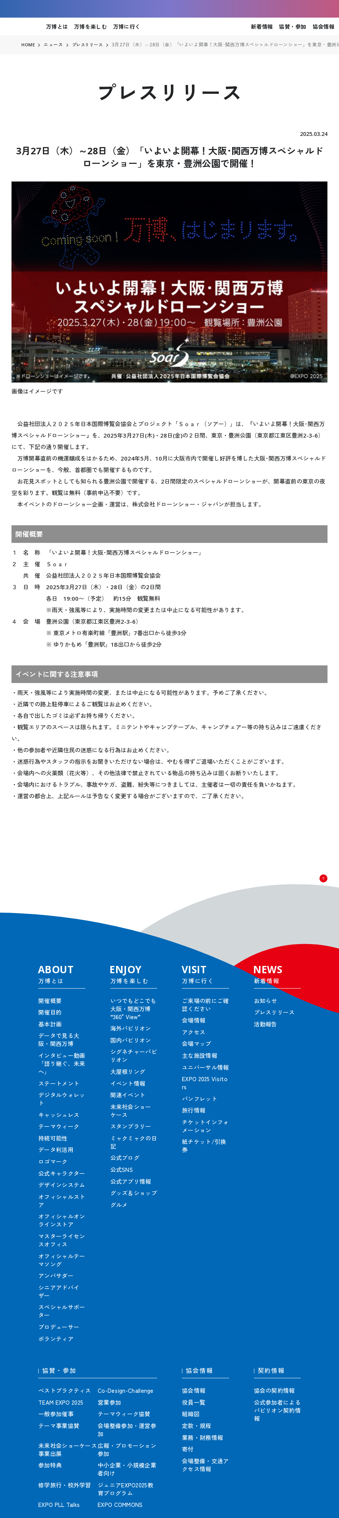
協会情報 (323, 26)
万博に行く (126, 26)
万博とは (57, 26)
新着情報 (262, 26)
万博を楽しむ (90, 26)
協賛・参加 (292, 26)
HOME (28, 45)
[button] (316, 885)
